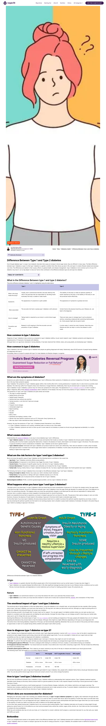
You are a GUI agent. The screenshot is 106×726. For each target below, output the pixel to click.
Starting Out (47, 3)
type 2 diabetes (43, 618)
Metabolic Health (66, 249)
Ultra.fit (56, 3)
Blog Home (39, 3)
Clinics (69, 3)
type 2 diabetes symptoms (77, 387)
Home (54, 249)
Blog (58, 249)
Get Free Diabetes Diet (94, 3)
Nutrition (62, 3)
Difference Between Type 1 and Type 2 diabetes (85, 249)
